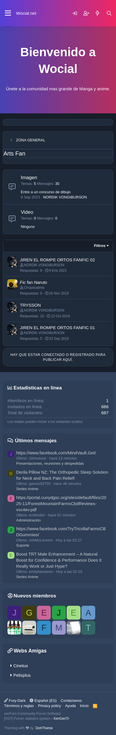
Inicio (84, 706)
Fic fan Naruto (33, 282)
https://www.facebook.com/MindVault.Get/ (56, 452)
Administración (28, 520)
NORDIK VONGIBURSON (65, 197)
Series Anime (27, 489)
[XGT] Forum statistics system (36, 719)
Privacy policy (49, 706)
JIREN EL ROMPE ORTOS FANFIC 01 (57, 327)
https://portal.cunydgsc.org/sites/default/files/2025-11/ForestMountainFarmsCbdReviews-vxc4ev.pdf (61, 503)
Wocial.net (26, 13)
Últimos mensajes (36, 440)
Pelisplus (22, 675)
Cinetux (20, 665)
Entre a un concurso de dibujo (46, 192)
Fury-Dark (14, 700)
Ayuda (70, 706)
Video (27, 212)
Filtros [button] (100, 245)
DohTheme (44, 728)
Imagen (29, 177)
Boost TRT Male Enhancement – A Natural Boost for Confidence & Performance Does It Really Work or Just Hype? (59, 560)
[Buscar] (109, 13)
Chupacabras (34, 288)
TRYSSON (30, 305)
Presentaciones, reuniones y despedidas (50, 463)
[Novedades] (97, 13)
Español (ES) (43, 700)
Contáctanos (71, 700)
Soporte (22, 545)
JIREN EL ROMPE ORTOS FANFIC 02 (57, 259)
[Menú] (8, 13)
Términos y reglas (19, 706)
